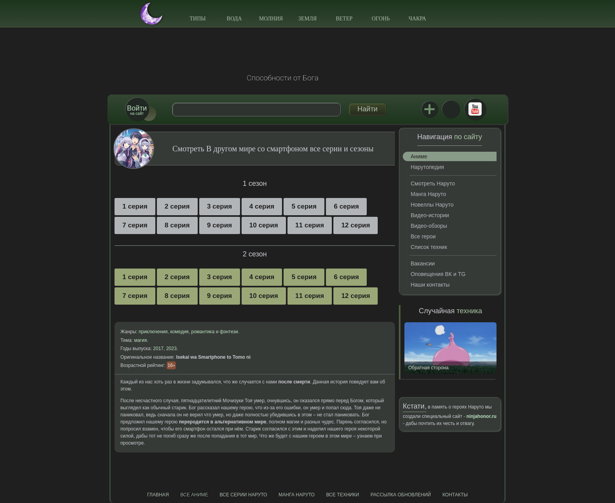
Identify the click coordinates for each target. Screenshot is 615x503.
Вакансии (423, 263)
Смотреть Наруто (433, 183)
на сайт (137, 110)
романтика (203, 331)
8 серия (177, 225)
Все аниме (194, 495)
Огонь (381, 19)
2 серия (177, 206)
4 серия (262, 206)
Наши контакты (430, 284)
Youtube (475, 109)
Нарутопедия (427, 167)
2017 (158, 348)
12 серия (355, 225)
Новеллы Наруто (432, 205)
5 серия (304, 206)
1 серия (134, 206)
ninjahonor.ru (481, 416)
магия (140, 340)
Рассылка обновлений (401, 495)
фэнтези (229, 331)
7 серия (134, 225)
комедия (179, 331)
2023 (171, 348)
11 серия (309, 225)
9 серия (219, 225)
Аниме (419, 156)
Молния (271, 19)
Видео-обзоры (429, 226)
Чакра (417, 19)
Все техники (342, 495)
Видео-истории (430, 215)
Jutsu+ (429, 109)
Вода (234, 19)
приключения (152, 331)
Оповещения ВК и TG (438, 274)
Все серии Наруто (243, 495)
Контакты (455, 495)
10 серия (263, 225)
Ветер (344, 19)
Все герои (423, 236)
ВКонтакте (451, 109)
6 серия (346, 206)
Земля (307, 19)
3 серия (219, 206)
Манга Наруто (428, 194)
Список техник (429, 247)
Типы (197, 19)
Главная (158, 495)
